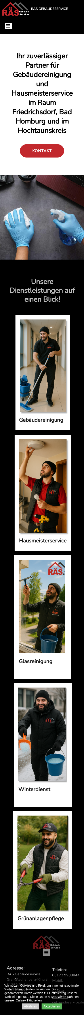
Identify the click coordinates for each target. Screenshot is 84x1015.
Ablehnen (30, 1006)
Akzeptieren (52, 1006)
